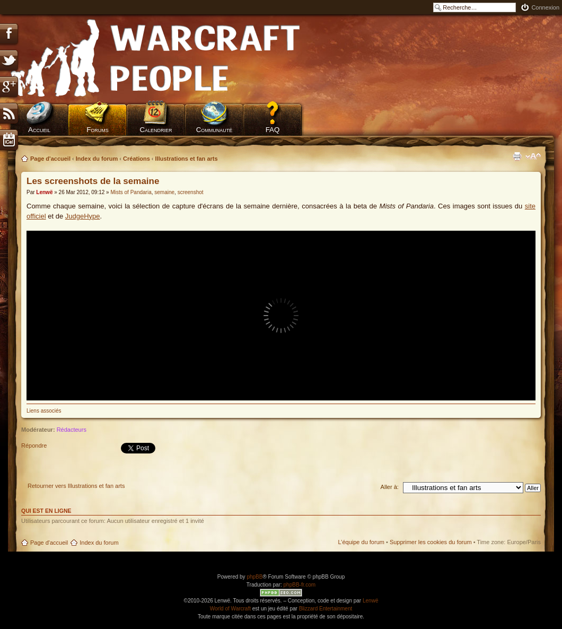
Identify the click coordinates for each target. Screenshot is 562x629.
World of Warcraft (230, 608)
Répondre (46, 449)
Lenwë (44, 192)
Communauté (214, 130)
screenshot (191, 192)
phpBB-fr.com (300, 585)
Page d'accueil (50, 158)
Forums (97, 130)
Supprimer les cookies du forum (431, 542)
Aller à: (390, 487)
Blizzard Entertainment (326, 608)
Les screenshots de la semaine (93, 181)
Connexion (545, 7)
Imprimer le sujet (517, 156)
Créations (136, 158)
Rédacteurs (71, 429)
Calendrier (155, 130)
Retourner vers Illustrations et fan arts (76, 486)
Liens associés (44, 411)
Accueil (39, 130)
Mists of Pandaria (130, 192)
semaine (164, 192)
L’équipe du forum (361, 542)
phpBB (254, 577)
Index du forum (97, 158)
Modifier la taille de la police (533, 156)
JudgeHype (82, 216)
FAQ (273, 130)
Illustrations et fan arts (186, 158)
